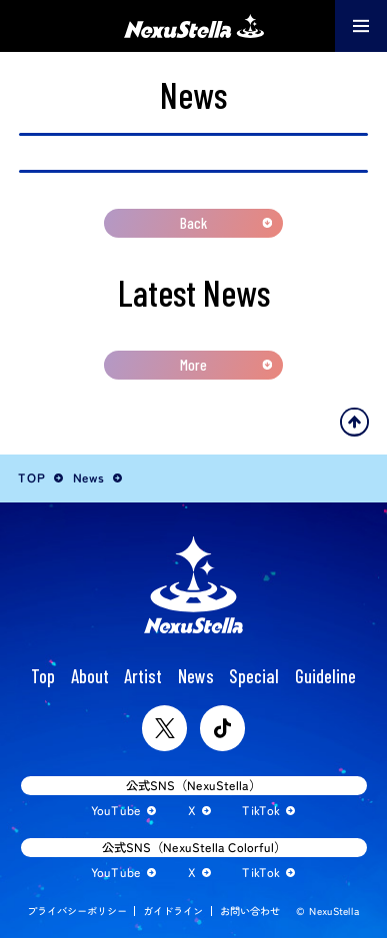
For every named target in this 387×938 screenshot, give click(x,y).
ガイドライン (173, 910)
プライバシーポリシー (77, 910)
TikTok (261, 810)
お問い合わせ (250, 910)
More (193, 365)
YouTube (116, 811)
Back (193, 223)
